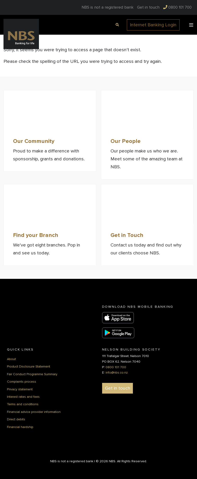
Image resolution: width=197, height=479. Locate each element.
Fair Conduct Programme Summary (32, 374)
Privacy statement (20, 389)
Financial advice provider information (34, 411)
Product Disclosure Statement (28, 366)
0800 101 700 (116, 367)
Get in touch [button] (117, 388)
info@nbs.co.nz (117, 372)
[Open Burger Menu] (191, 25)
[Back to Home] (21, 34)
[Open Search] (116, 24)
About (11, 359)
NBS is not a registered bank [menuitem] (107, 7)
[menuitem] (148, 7)
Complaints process (21, 381)
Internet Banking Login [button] (153, 25)
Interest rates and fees (23, 396)
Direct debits (16, 419)
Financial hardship (20, 426)
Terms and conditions (22, 404)
